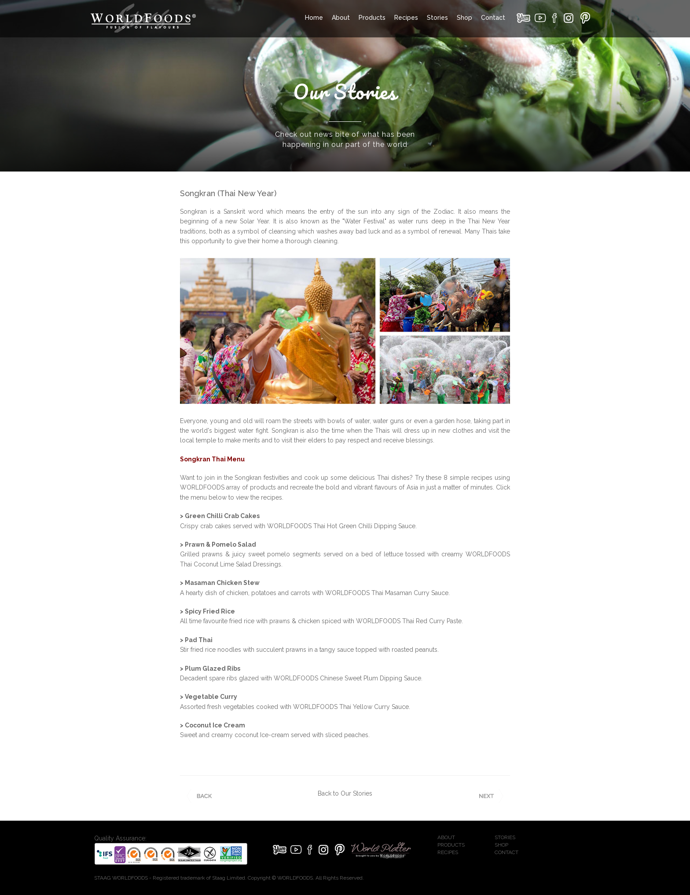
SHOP (501, 845)
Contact (493, 17)
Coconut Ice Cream (215, 725)
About (341, 17)
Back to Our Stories (345, 793)
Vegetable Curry (211, 696)
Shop (464, 17)
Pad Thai (199, 639)
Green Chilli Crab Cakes (222, 515)
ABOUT (446, 837)
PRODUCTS (451, 845)
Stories (437, 17)
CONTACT (506, 852)
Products (372, 17)
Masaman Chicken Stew (222, 582)
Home (314, 17)
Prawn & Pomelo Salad (220, 544)
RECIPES (447, 852)
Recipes (406, 17)
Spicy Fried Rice (210, 611)
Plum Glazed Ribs (212, 668)
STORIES (505, 837)
